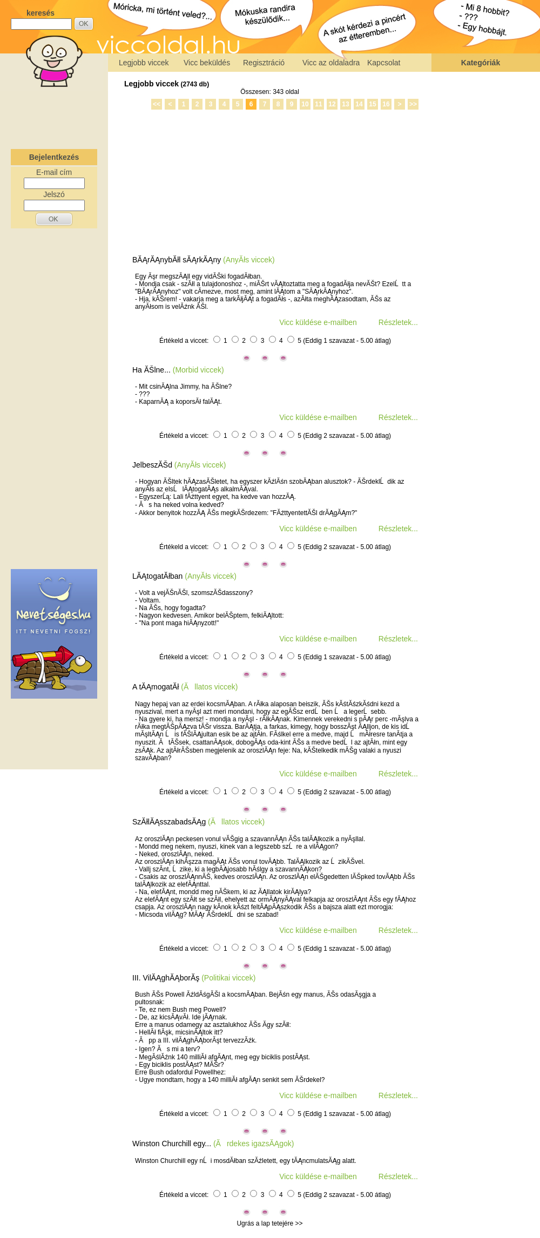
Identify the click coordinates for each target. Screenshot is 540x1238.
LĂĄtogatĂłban (157, 576)
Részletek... (398, 322)
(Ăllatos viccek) (209, 686)
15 (372, 104)
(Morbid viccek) (198, 370)
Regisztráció (264, 62)
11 (318, 104)
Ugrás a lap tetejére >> (269, 1223)
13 (345, 104)
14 (358, 104)
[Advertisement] (54, 115)
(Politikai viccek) (228, 977)
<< (156, 104)
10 (304, 104)
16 (385, 104)
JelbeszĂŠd (152, 465)
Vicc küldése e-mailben (318, 322)
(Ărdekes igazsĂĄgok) (253, 1143)
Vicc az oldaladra (331, 62)
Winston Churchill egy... (171, 1143)
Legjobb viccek (144, 62)
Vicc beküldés (207, 62)
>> (413, 104)
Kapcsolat (383, 62)
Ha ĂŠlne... (151, 370)
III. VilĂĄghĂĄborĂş (165, 977)
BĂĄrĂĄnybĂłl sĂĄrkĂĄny (176, 259)
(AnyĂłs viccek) (249, 259)
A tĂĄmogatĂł (155, 686)
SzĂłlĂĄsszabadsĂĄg (169, 821)
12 (331, 104)
